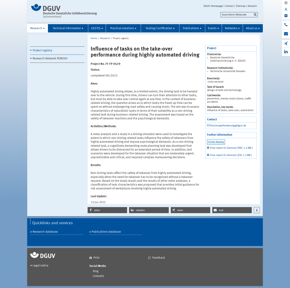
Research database (45, 231)
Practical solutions (122, 28)
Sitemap (240, 6)
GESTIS (95, 28)
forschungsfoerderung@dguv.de (228, 125)
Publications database (106, 231)
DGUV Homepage (213, 6)
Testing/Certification (159, 28)
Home (94, 38)
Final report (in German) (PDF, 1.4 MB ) (231, 148)
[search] (239, 14)
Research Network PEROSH (50, 58)
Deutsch (252, 6)
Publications (191, 28)
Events (212, 28)
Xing (95, 271)
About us (251, 28)
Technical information (67, 28)
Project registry (42, 50)
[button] (107, 210)
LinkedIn (98, 276)
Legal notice (40, 265)
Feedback (158, 257)
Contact (229, 6)
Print (96, 257)
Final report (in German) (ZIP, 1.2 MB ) (231, 155)
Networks (231, 28)
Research (36, 28)
